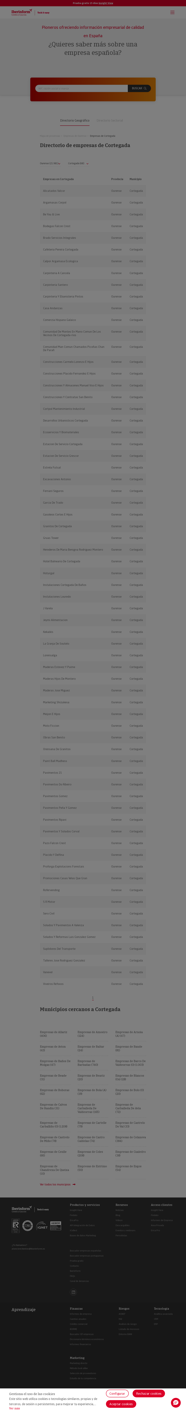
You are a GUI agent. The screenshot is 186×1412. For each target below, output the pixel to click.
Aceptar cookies (121, 1404)
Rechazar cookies (148, 1394)
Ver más (14, 1408)
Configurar (117, 1394)
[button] (176, 1403)
